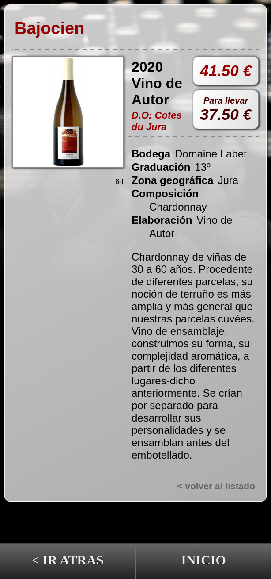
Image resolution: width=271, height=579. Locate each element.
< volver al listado (216, 486)
